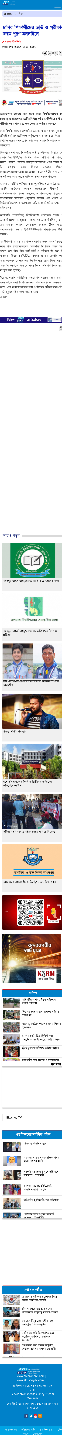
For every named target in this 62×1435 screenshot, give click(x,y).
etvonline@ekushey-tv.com (37, 1394)
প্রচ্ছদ (8, 14)
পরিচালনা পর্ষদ (28, 1429)
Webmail (32, 1398)
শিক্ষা (21, 14)
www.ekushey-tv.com (30, 1380)
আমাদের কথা (11, 1429)
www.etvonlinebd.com (31, 1376)
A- (50, 53)
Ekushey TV (14, 1117)
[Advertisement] (29, 435)
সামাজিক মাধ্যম (46, 1429)
